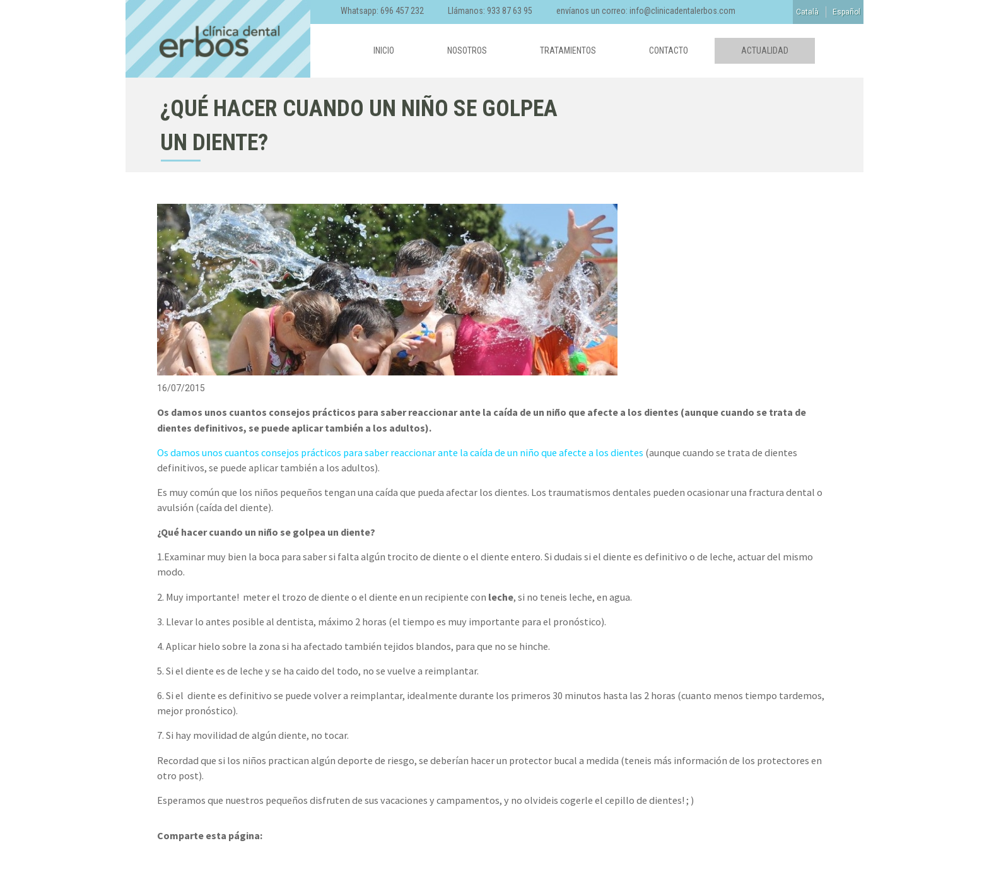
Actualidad (764, 50)
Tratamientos (568, 50)
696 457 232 (402, 11)
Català (807, 12)
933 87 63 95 (509, 11)
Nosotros (467, 50)
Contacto (668, 50)
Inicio (383, 50)
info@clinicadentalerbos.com (682, 11)
